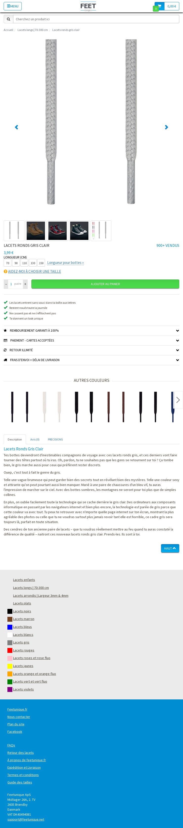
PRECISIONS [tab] (55, 439)
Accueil (8, 30)
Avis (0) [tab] (35, 439)
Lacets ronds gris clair (66, 30)
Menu (13, 6)
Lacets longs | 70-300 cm (33, 30)
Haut (170, 548)
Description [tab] (15, 439)
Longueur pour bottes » (65, 262)
